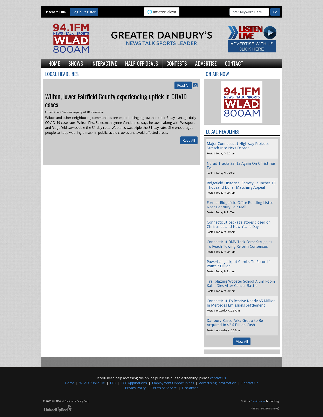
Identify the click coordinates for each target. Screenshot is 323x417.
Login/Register (84, 12)
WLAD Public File (92, 383)
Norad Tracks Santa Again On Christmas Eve (241, 165)
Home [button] (54, 63)
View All (242, 341)
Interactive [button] (104, 63)
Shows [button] (75, 63)
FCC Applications (134, 383)
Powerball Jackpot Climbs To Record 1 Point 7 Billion (239, 263)
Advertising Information (217, 383)
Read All (183, 85)
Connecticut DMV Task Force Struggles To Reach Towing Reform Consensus (239, 244)
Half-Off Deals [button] (141, 63)
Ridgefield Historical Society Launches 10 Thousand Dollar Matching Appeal (241, 185)
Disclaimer (190, 388)
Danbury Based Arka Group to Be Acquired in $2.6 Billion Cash (235, 322)
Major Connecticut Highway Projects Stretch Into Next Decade (238, 145)
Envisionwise (257, 401)
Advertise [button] (206, 63)
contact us (218, 378)
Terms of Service (164, 388)
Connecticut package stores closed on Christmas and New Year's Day (239, 224)
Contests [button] (176, 63)
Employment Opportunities (173, 383)
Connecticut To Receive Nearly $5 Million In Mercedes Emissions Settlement (241, 303)
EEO (113, 383)
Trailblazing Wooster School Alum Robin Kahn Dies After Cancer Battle (241, 283)
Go (275, 12)
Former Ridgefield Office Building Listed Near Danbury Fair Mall (240, 204)
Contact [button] (234, 63)
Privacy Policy (135, 388)
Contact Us (249, 383)
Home (69, 383)
